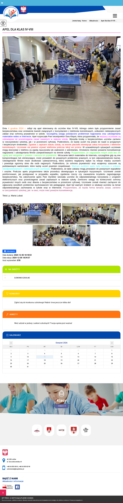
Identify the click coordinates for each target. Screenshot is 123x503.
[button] (2, 3)
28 (95, 363)
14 (95, 357)
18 (45, 360)
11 (45, 357)
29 (112, 363)
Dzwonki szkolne (22, 278)
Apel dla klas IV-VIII (17, 29)
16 (11, 360)
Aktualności (92, 21)
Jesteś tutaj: (77, 21)
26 (61, 363)
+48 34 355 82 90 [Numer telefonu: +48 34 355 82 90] (24, 466)
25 (45, 363)
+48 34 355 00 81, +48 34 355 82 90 (115, 9)
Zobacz (62, 406)
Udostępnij (9, 251)
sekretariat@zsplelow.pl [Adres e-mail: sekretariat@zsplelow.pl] (15, 469)
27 (78, 363)
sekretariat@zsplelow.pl (109, 9)
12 (61, 357)
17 (28, 360)
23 (11, 363)
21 (95, 360)
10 (28, 357)
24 (28, 363)
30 (11, 367)
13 (78, 357)
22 (112, 360)
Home (84, 21)
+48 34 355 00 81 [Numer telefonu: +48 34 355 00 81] (12, 466)
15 (112, 357)
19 (61, 360)
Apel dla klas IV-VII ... (107, 21)
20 (78, 360)
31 (28, 367)
